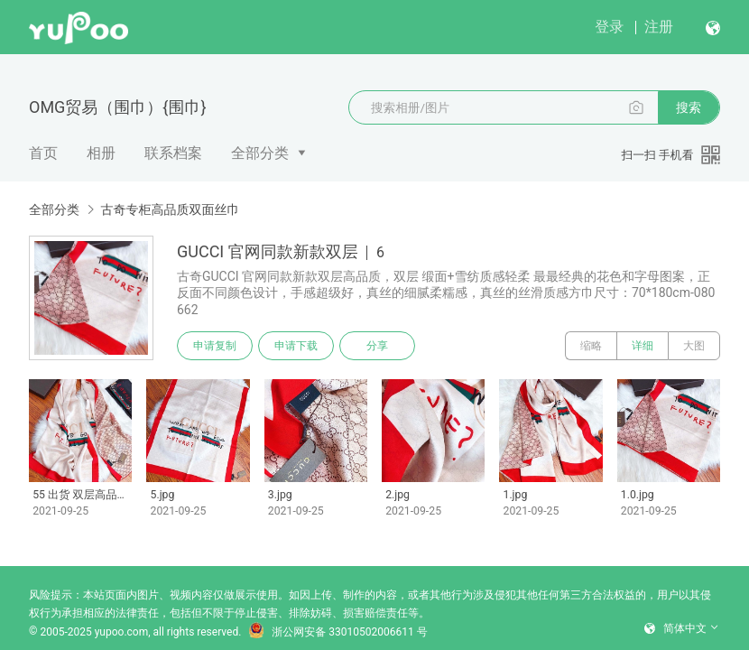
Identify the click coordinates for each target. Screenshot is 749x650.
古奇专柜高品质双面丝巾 (169, 209)
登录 (609, 26)
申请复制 (214, 345)
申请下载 (296, 345)
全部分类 (260, 153)
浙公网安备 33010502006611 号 (337, 632)
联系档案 (173, 153)
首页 (43, 153)
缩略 (591, 345)
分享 (377, 345)
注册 (658, 26)
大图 (694, 345)
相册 (101, 153)
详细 (642, 345)
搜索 (688, 107)
